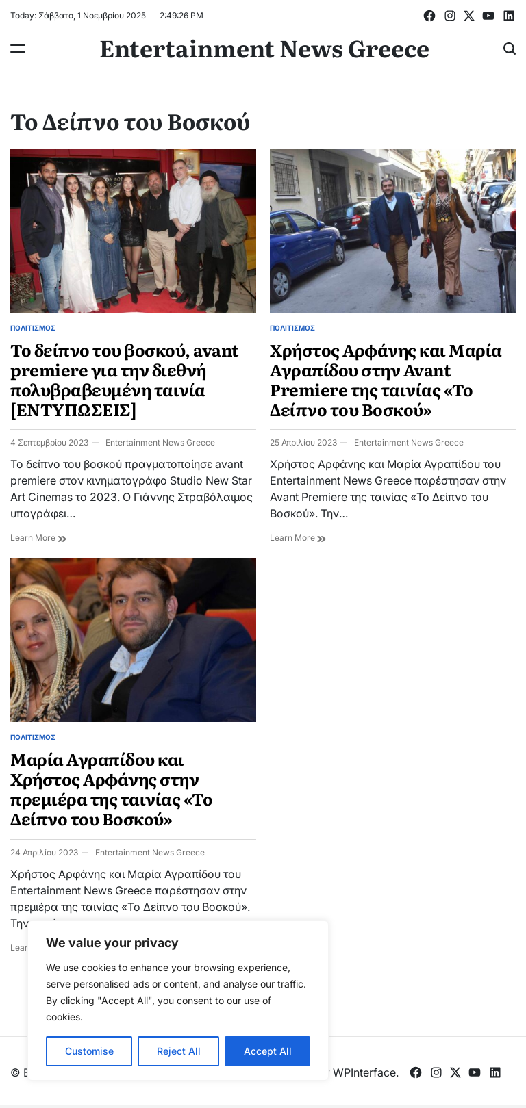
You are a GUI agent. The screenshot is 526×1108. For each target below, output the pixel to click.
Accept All (268, 1051)
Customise (89, 1051)
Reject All (179, 1051)
